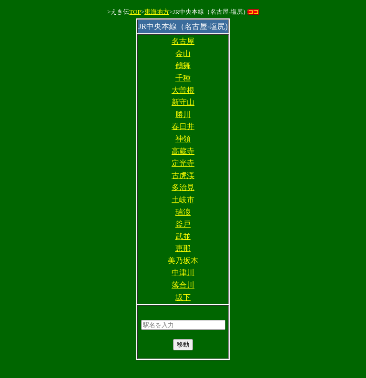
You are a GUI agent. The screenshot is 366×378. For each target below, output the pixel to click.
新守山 (183, 102)
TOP (135, 11)
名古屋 (183, 41)
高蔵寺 (183, 151)
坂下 (183, 297)
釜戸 (183, 224)
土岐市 (183, 200)
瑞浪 (183, 212)
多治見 (183, 187)
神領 (183, 139)
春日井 (183, 126)
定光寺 (183, 163)
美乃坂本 (183, 261)
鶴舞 (183, 65)
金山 (183, 54)
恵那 (183, 248)
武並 (183, 236)
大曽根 (183, 90)
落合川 (183, 285)
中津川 (183, 273)
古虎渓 (183, 175)
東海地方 (156, 11)
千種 (183, 78)
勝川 (183, 114)
